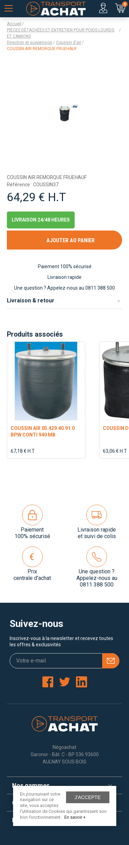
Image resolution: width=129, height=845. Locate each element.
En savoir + (75, 817)
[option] (46, 400)
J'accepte (88, 797)
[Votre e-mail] (64, 660)
